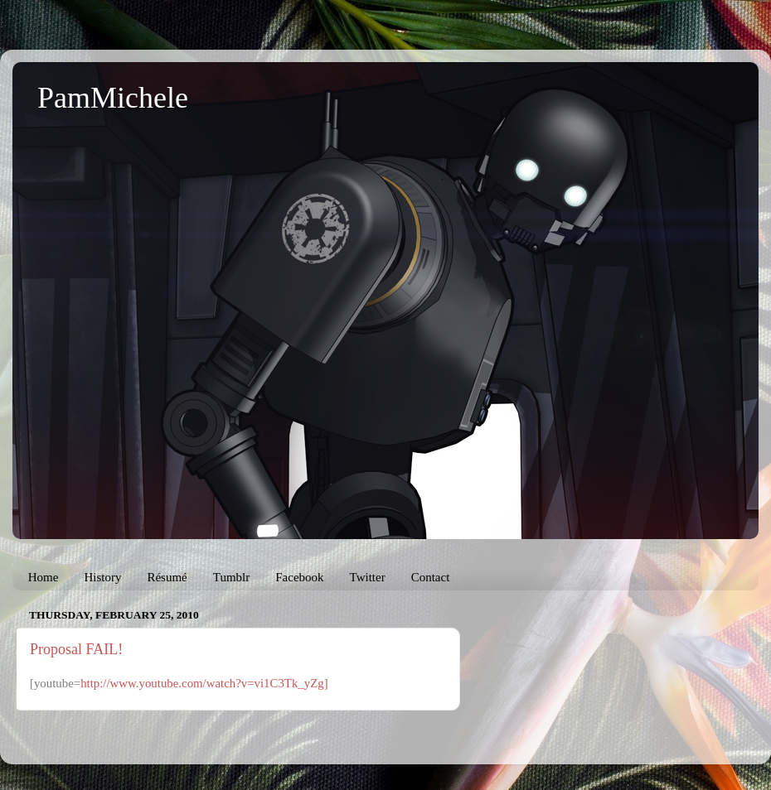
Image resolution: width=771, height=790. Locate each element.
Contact (430, 577)
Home (43, 577)
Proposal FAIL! (76, 649)
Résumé (167, 577)
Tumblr (231, 577)
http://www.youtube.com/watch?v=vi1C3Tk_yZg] (203, 683)
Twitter (368, 577)
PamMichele (112, 97)
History (102, 577)
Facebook (299, 577)
